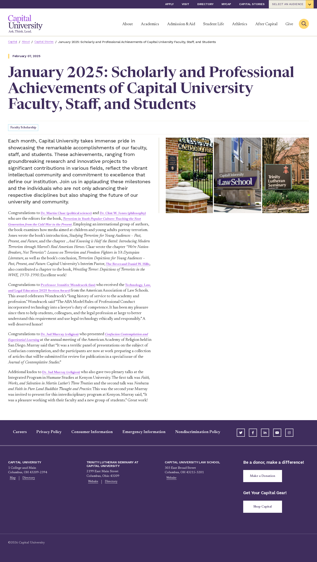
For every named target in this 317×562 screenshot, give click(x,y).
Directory (205, 4)
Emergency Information (139, 433)
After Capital (266, 24)
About (127, 24)
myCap (226, 4)
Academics (150, 24)
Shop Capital (264, 509)
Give (289, 24)
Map (11, 479)
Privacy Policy (44, 433)
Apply (169, 4)
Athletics (239, 24)
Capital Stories (252, 4)
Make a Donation (264, 477)
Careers (15, 433)
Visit (185, 4)
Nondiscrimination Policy (193, 433)
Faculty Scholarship (24, 128)
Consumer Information (87, 433)
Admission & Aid (181, 24)
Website (92, 482)
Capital (13, 42)
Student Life (213, 24)
